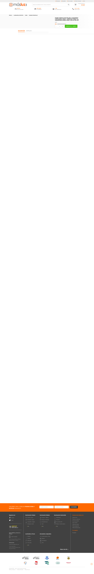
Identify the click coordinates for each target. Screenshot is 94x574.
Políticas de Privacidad (20, 572)
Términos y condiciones (76, 522)
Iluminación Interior (19, 12)
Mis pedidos (63, 1)
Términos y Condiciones (12, 572)
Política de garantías (75, 528)
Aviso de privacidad (75, 523)
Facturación (58, 1)
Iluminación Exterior (33, 12)
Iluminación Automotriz (47, 12)
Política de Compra (27, 572)
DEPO (56, 22)
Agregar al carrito (71, 26)
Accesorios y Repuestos (74, 12)
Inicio (84, 1)
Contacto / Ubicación (77, 1)
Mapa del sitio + (64, 552)
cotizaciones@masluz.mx (14, 547)
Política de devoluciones (76, 530)
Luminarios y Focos (60, 12)
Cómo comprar (70, 1)
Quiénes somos (74, 520)
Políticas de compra (75, 527)
